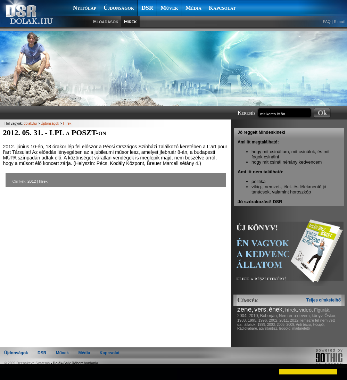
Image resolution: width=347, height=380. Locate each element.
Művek (169, 8)
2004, (242, 315)
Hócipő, (319, 325)
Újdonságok (119, 8)
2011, (284, 320)
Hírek (130, 21)
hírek (43, 181)
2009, (291, 325)
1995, (252, 320)
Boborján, (269, 315)
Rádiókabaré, (247, 328)
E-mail (339, 21)
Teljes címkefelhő (323, 300)
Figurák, (322, 310)
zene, (245, 309)
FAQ (327, 21)
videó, (306, 310)
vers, (261, 309)
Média (193, 8)
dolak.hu (30, 123)
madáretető (301, 328)
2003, (271, 325)
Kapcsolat (222, 8)
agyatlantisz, (268, 328)
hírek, (291, 310)
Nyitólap (84, 8)
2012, (295, 320)
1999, (261, 325)
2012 (31, 181)
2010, (254, 315)
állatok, (251, 324)
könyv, (318, 315)
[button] (11, 372)
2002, (274, 320)
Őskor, (330, 315)
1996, (263, 320)
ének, (276, 309)
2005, (281, 325)
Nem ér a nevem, (295, 315)
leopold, (285, 328)
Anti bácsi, (304, 325)
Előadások (105, 21)
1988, (242, 320)
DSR (147, 8)
